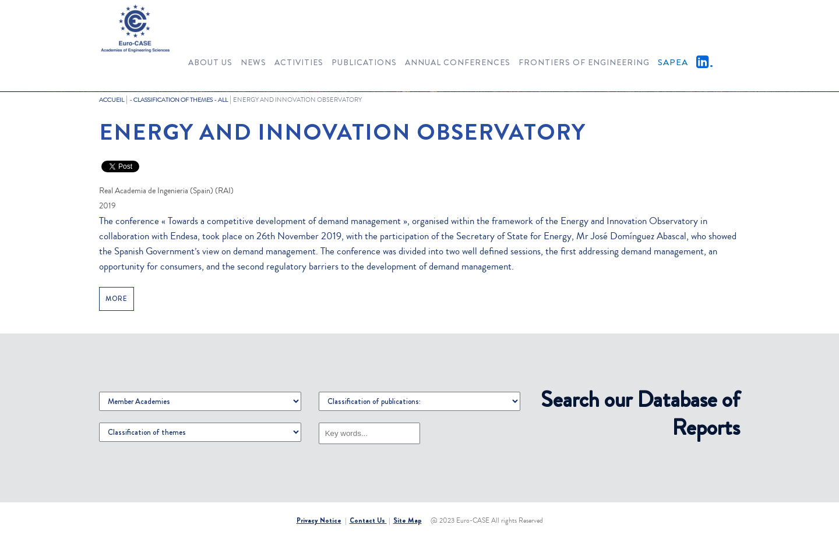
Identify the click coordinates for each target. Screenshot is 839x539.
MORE (116, 299)
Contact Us (368, 520)
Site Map (407, 520)
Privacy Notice (319, 520)
